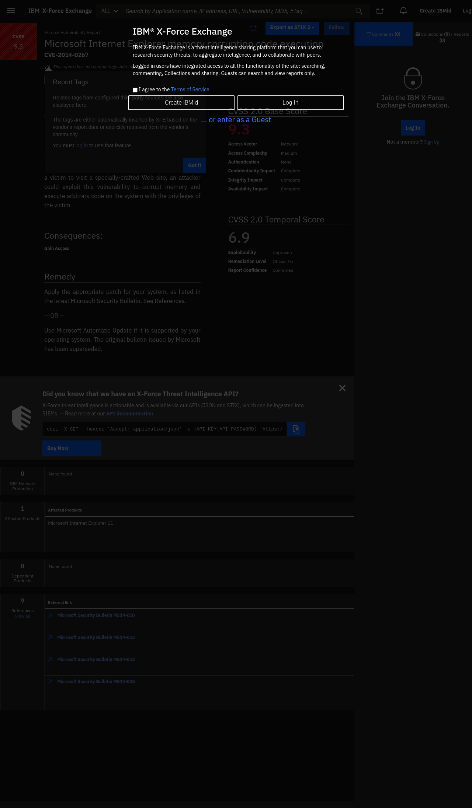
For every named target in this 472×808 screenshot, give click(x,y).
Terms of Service (190, 89)
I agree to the (174, 90)
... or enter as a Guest (236, 119)
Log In (290, 102)
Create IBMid (181, 102)
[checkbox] (135, 90)
